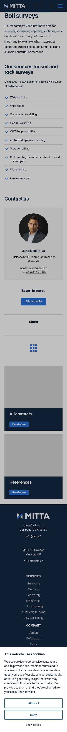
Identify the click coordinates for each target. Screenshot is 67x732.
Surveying (33, 583)
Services (33, 576)
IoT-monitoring (33, 606)
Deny (33, 714)
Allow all (33, 703)
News (33, 644)
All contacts (33, 301)
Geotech (33, 589)
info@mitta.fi (33, 536)
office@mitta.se (33, 560)
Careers (34, 632)
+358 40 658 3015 (36, 272)
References (33, 638)
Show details (33, 724)
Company (33, 625)
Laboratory (34, 595)
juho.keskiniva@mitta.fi (33, 268)
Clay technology (33, 617)
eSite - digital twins (33, 612)
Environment (33, 600)
